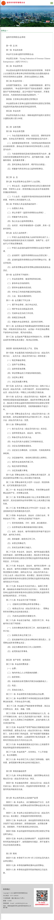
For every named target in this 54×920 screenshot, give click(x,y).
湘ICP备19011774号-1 (18, 898)
